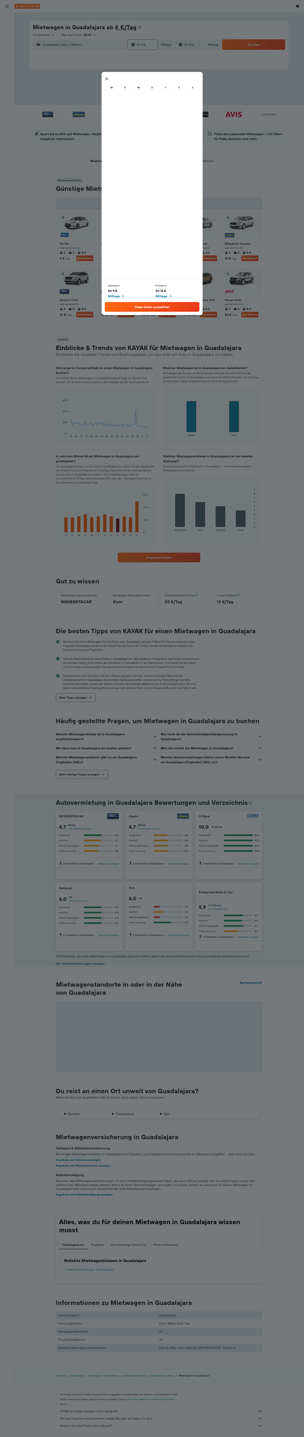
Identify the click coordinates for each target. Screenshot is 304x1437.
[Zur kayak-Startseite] (27, 6)
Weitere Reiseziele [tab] (165, 1245)
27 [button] (116, 121)
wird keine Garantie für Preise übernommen (151, 1399)
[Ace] (185, 888)
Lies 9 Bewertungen (149, 828)
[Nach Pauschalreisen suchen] (7, 44)
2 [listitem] (62, 252)
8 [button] (136, 92)
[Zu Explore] (7, 56)
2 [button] (145, 82)
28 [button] (126, 121)
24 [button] (87, 121)
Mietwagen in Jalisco (162, 1375)
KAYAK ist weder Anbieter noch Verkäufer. (161, 1411)
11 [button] (96, 102)
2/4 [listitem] (123, 309)
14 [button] (125, 102)
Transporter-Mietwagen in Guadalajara (89, 1269)
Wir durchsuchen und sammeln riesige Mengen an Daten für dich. (161, 1418)
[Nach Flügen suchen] (7, 19)
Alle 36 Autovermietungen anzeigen (80, 963)
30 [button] (145, 121)
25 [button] (97, 121)
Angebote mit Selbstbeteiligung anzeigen (84, 1194)
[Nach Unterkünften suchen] (7, 27)
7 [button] (126, 92)
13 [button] (116, 102)
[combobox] (44, 35)
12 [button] (106, 102)
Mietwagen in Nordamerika (103, 1375)
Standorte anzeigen (108, 863)
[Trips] (7, 93)
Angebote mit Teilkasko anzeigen (78, 1160)
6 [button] (116, 92)
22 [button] (135, 112)
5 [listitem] (145, 252)
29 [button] (135, 121)
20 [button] (116, 112)
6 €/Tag (125, 27)
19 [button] (106, 112)
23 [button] (145, 112)
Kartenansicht (251, 983)
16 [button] (145, 102)
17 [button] (87, 112)
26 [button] (106, 121)
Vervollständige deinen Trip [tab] (128, 1245)
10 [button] (87, 102)
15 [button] (135, 102)
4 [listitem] (104, 252)
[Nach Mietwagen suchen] (7, 36)
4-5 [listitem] (81, 252)
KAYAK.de (61, 1375)
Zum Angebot (84, 258)
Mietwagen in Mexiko (134, 1375)
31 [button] (87, 131)
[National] (113, 887)
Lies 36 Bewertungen (80, 828)
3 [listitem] (154, 252)
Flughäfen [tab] (97, 1245)
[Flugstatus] (7, 64)
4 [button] (97, 92)
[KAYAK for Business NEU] (7, 81)
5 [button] (106, 92)
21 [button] (125, 112)
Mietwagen (77, 1375)
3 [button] (87, 92)
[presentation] (140, 27)
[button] (6, 6)
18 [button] (96, 112)
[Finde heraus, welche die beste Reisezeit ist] (7, 73)
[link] (159, 557)
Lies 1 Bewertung (78, 900)
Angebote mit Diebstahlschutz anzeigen (83, 1165)
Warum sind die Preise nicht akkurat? (161, 1425)
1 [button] (135, 82)
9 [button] (145, 92)
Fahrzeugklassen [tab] (73, 1245)
